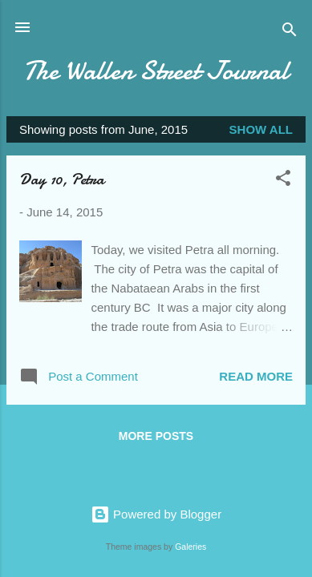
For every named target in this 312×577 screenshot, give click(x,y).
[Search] (289, 32)
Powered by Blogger (156, 514)
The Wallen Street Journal (156, 71)
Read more (256, 376)
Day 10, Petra (61, 179)
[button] (283, 180)
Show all (261, 129)
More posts (156, 436)
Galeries (190, 546)
